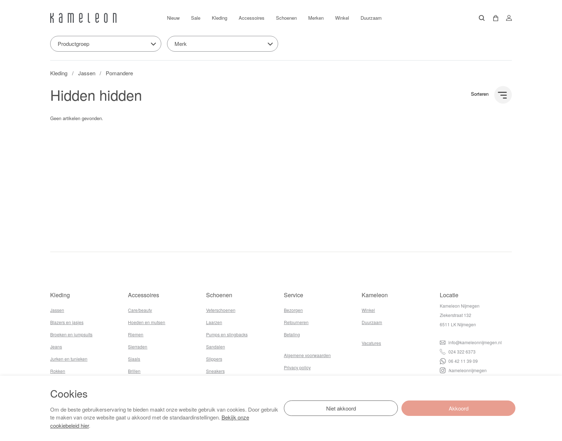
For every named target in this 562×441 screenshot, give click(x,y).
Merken (316, 17)
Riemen (135, 334)
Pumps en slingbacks (227, 334)
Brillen (134, 371)
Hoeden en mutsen (146, 322)
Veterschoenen (220, 310)
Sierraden (137, 346)
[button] (493, 18)
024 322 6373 (458, 351)
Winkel (342, 17)
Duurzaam (371, 17)
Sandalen (215, 346)
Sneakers (215, 371)
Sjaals (134, 359)
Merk (181, 43)
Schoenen (286, 17)
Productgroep (73, 43)
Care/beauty (140, 310)
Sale (195, 17)
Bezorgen (293, 310)
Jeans (56, 346)
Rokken (57, 371)
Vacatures (371, 343)
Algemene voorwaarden (307, 355)
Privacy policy (297, 367)
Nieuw (173, 17)
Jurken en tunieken (68, 359)
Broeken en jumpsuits (71, 334)
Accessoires (252, 17)
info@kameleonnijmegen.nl (471, 342)
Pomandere (119, 73)
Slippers (214, 359)
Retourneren (296, 322)
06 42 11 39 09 (459, 361)
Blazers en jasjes (67, 322)
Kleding (219, 17)
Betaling (292, 334)
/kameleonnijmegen (463, 370)
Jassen (86, 73)
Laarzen (214, 322)
